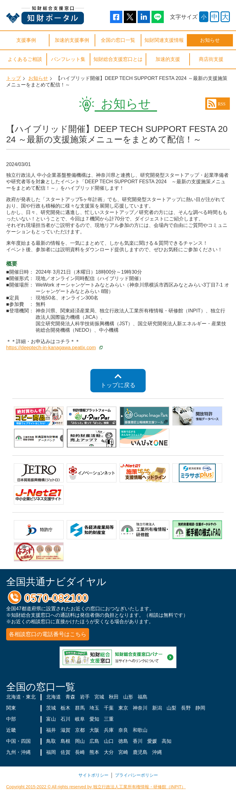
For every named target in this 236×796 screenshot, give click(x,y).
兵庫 (109, 730)
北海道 (53, 696)
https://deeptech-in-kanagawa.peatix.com (51, 347)
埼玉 (94, 708)
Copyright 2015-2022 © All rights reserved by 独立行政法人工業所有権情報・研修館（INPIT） (96, 786)
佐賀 (65, 752)
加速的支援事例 (72, 40)
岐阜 (80, 719)
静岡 (200, 708)
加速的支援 (167, 59)
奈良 (123, 730)
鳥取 (51, 741)
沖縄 (157, 752)
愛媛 (152, 741)
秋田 (114, 696)
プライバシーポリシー (136, 775)
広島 (94, 741)
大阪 (94, 730)
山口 (109, 741)
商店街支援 (211, 59)
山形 (128, 696)
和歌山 (140, 730)
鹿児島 (140, 752)
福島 (143, 696)
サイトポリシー (93, 775)
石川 (65, 719)
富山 (51, 719)
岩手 (85, 696)
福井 (51, 730)
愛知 (94, 719)
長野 (186, 708)
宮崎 (123, 752)
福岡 (51, 752)
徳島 (123, 741)
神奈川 (140, 708)
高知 (166, 741)
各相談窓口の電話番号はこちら (47, 634)
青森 (70, 696)
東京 (123, 708)
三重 (109, 719)
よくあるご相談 (25, 59)
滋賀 (65, 730)
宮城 (99, 696)
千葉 (109, 708)
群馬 (80, 708)
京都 (80, 730)
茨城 (51, 708)
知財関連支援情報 (164, 40)
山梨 (171, 708)
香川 (138, 741)
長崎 (80, 752)
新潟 (157, 708)
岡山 (80, 741)
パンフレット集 (68, 59)
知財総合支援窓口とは (118, 59)
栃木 (65, 708)
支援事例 (26, 40)
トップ (13, 78)
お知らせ (210, 40)
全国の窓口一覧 (118, 40)
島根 (65, 741)
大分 (109, 752)
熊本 (94, 752)
